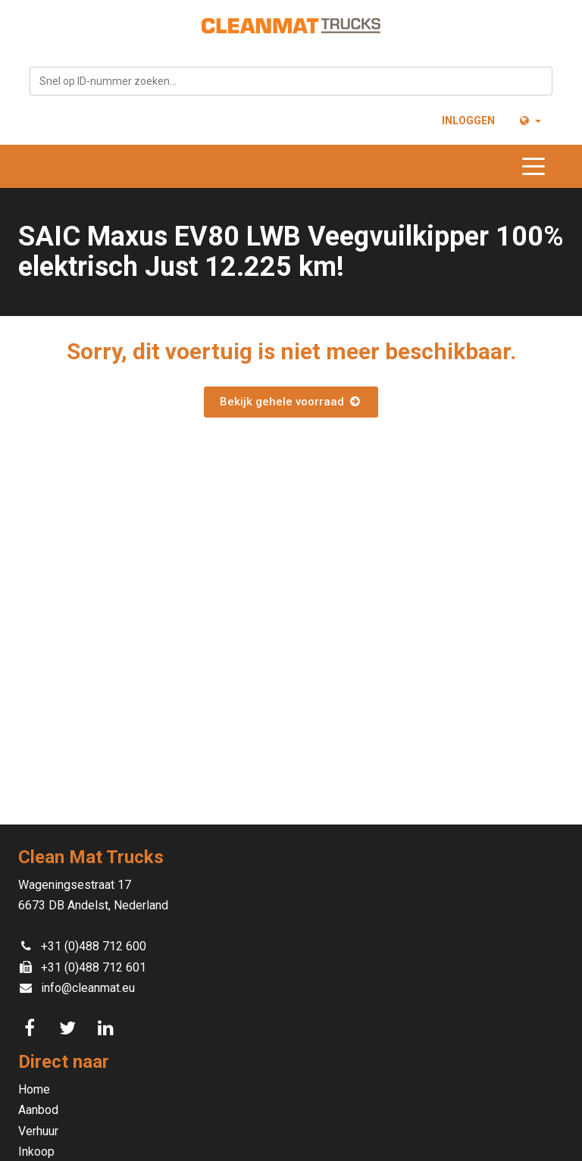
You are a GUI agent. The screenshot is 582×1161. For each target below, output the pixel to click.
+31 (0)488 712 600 (93, 946)
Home (34, 1089)
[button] (529, 120)
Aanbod (38, 1110)
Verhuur (38, 1131)
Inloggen (468, 120)
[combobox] (291, 81)
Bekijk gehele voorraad (290, 401)
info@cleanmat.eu (88, 988)
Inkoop (36, 1151)
